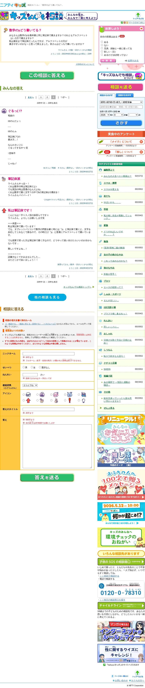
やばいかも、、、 (112, 202)
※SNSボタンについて (85, 64)
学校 (106, 209)
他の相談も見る (47, 297)
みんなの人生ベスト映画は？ (118, 176)
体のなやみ (109, 268)
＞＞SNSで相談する (109, 576)
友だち (107, 196)
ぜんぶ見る (109, 408)
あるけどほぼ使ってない (116, 55)
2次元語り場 (110, 307)
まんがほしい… (111, 300)
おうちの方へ (137, 680)
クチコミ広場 (110, 363)
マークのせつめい (137, 22)
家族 (106, 225)
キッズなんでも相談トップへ (77, 287)
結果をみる (133, 60)
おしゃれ (108, 334)
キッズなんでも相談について (121, 76)
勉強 (106, 241)
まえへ (31, 97)
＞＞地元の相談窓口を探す (112, 600)
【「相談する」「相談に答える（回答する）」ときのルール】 (30, 324)
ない (106, 45)
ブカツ (107, 281)
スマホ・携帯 (110, 183)
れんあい (108, 320)
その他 (107, 392)
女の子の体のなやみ (113, 254)
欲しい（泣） (110, 51)
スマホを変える (111, 189)
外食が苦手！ (110, 274)
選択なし (45, 367)
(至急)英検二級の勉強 (114, 248)
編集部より (109, 170)
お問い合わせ (121, 680)
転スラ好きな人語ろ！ (114, 356)
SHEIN (107, 369)
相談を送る (120, 87)
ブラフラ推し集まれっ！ (115, 313)
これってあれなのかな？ (115, 261)
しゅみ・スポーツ (112, 294)
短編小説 (108, 376)
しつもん (108, 350)
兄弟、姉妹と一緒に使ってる (118, 48)
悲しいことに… (111, 327)
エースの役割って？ (113, 287)
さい (41, 374)
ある (106, 42)
